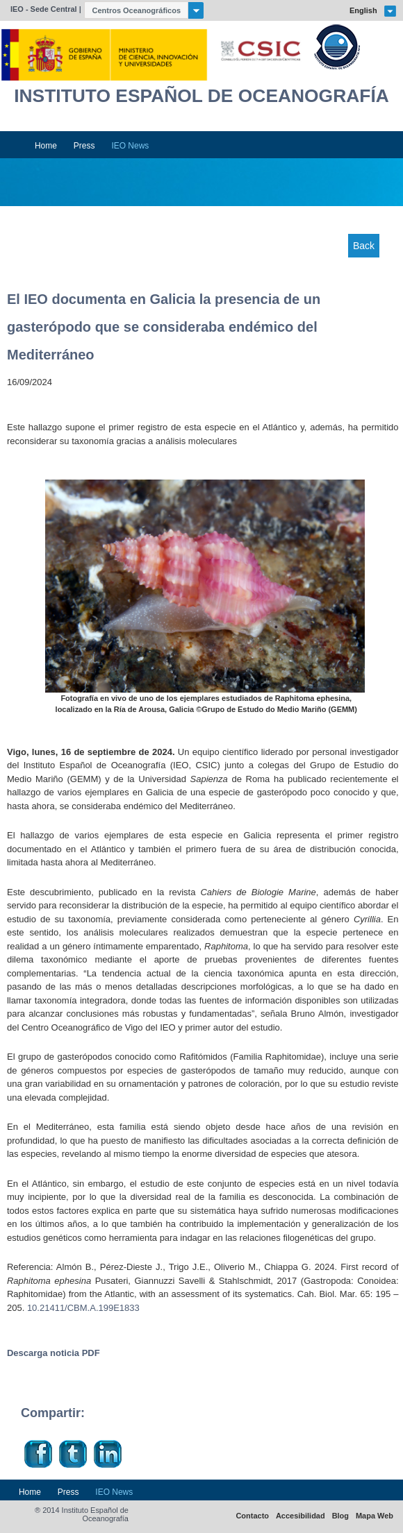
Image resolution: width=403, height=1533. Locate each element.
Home (46, 146)
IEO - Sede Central (43, 9)
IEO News (130, 146)
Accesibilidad (300, 1516)
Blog (340, 1516)
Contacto (252, 1516)
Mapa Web (374, 1516)
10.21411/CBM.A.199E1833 (83, 1308)
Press (84, 146)
